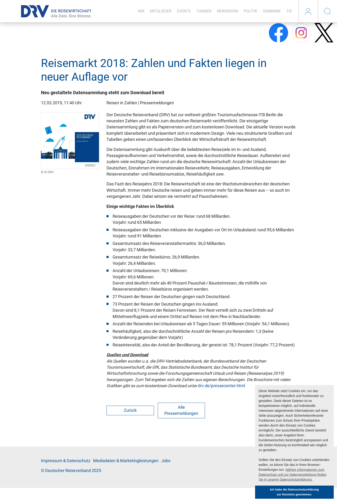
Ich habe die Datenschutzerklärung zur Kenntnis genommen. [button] (294, 492)
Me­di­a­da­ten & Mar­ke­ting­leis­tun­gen (125, 460)
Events (184, 11)
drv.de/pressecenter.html (221, 385)
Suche (327, 11)
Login (308, 11)
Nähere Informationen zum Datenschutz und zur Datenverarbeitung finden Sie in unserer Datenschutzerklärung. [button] (292, 474)
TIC (289, 11)
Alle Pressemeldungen (181, 410)
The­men (203, 11)
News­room (227, 11)
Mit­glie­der (160, 11)
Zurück (130, 410)
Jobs (165, 460)
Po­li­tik (250, 11)
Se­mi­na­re (272, 11)
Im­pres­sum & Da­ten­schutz (65, 460)
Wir (141, 11)
